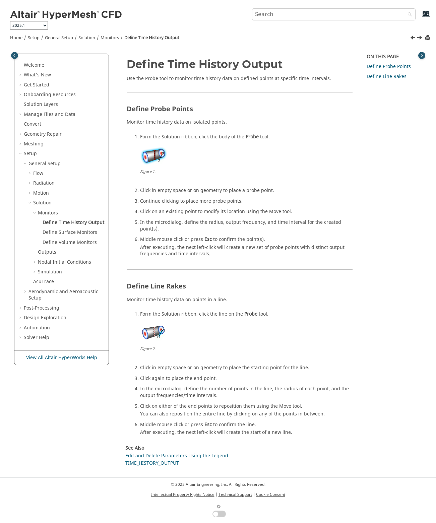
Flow (38, 173)
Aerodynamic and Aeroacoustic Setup (63, 295)
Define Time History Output (151, 38)
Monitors (110, 38)
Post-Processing (41, 308)
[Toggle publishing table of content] (14, 55)
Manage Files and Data (49, 114)
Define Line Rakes (387, 76)
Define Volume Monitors (70, 242)
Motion (41, 193)
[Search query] (334, 14)
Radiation (44, 183)
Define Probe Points (389, 66)
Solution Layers (41, 104)
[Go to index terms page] (418, 17)
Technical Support (235, 495)
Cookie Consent (270, 495)
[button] (21, 65)
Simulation (50, 271)
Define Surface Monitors (70, 232)
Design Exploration (45, 317)
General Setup (59, 38)
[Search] (408, 14)
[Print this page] (428, 38)
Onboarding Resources (50, 94)
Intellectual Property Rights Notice (182, 495)
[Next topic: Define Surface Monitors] (420, 39)
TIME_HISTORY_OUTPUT (152, 463)
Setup (34, 38)
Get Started (36, 84)
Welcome (34, 65)
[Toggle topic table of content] (421, 55)
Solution (86, 38)
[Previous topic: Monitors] (413, 39)
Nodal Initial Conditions (64, 262)
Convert (32, 124)
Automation (37, 327)
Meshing (34, 143)
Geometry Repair (43, 134)
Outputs (47, 252)
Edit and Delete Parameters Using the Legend (176, 455)
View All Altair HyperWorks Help (61, 357)
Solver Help (36, 337)
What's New (37, 74)
